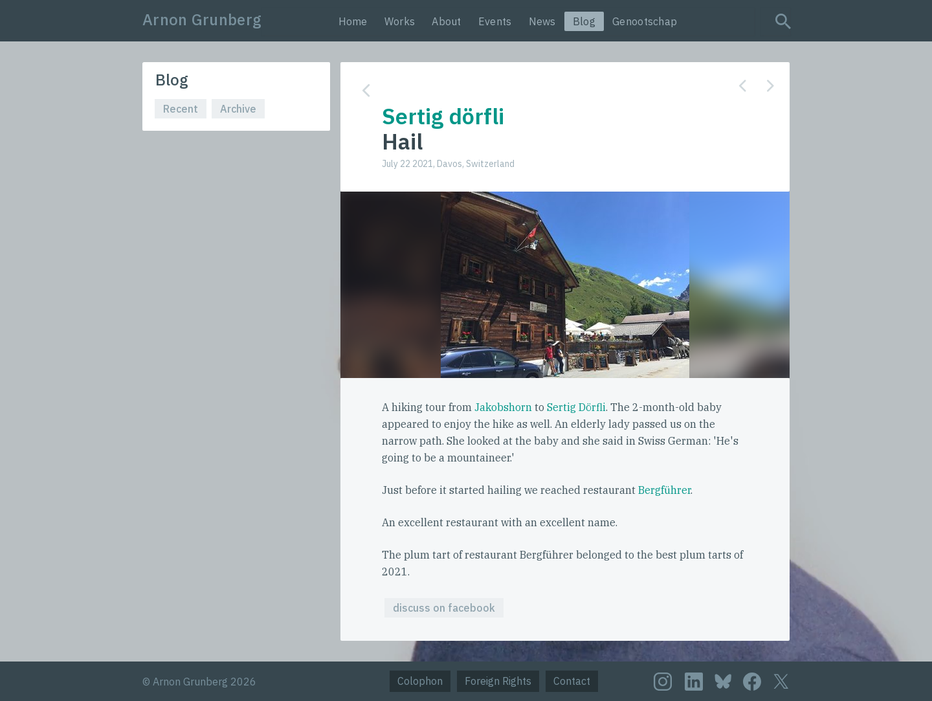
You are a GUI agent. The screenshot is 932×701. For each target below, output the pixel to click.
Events (495, 21)
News (542, 21)
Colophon (420, 680)
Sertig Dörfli (576, 407)
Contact (571, 680)
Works (400, 21)
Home (353, 21)
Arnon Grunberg (201, 19)
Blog (584, 21)
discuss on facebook (444, 607)
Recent (180, 108)
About (446, 21)
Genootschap (644, 21)
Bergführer (664, 490)
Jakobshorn (503, 407)
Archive (238, 108)
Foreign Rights (498, 680)
